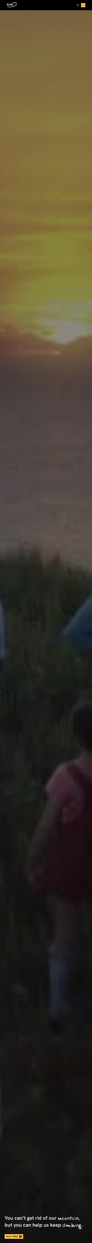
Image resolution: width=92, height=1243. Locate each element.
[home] (14, 5)
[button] (80, 5)
